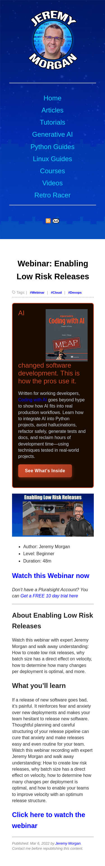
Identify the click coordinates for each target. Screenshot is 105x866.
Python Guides (52, 146)
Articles (52, 110)
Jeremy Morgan (68, 843)
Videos (52, 183)
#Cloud (56, 292)
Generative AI (52, 134)
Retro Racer (52, 195)
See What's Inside (45, 470)
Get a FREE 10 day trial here (49, 595)
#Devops (75, 292)
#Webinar (37, 292)
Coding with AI (32, 399)
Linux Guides (52, 159)
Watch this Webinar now (50, 575)
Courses (52, 171)
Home (52, 98)
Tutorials (52, 122)
